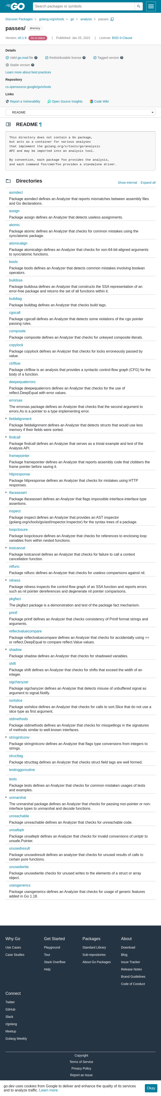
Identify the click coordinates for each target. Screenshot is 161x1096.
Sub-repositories (94, 955)
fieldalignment (20, 419)
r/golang (11, 1024)
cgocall (14, 313)
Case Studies (14, 955)
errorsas (15, 400)
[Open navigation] (151, 6)
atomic (14, 225)
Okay (151, 1088)
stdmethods (18, 719)
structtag (16, 756)
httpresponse (19, 474)
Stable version (20, 65)
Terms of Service (81, 1062)
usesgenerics (19, 885)
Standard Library (94, 947)
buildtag (15, 299)
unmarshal (17, 797)
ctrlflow (14, 363)
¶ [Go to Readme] (40, 124)
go (72, 19)
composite (17, 331)
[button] (7, 57)
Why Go (12, 938)
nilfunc (14, 566)
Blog (124, 955)
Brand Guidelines (133, 976)
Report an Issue (81, 1075)
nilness (14, 580)
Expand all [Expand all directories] (148, 182)
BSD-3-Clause (122, 38)
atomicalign (18, 243)
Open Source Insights (64, 101)
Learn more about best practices (28, 72)
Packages (91, 938)
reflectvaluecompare (25, 631)
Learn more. (49, 1090)
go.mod (23, 57)
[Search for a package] (84, 6)
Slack (9, 1017)
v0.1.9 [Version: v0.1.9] (16, 38)
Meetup (10, 1031)
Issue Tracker (130, 962)
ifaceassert (18, 493)
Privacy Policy (81, 1068)
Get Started (54, 938)
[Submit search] (139, 6)
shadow (15, 650)
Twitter (10, 1002)
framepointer (19, 456)
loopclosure (18, 529)
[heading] (19, 6)
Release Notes (131, 969)
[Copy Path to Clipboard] (112, 19)
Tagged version (108, 57)
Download (128, 947)
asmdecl (16, 192)
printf (13, 613)
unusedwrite (19, 867)
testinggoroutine (22, 770)
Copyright (81, 1055)
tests (13, 779)
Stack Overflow (54, 962)
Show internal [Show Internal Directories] (127, 182)
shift (12, 663)
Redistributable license (65, 57)
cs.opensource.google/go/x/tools (28, 87)
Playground (52, 947)
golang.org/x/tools (51, 19)
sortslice (15, 700)
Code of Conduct (133, 984)
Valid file (21, 57)
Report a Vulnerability (22, 101)
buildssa (15, 280)
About (126, 938)
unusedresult (19, 848)
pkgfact (15, 599)
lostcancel (17, 548)
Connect (13, 993)
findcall (14, 437)
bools (13, 262)
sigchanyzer (18, 682)
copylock (16, 345)
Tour (47, 955)
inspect (15, 511)
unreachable (19, 816)
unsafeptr (16, 830)
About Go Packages (96, 962)
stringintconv (19, 737)
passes (103, 19)
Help (47, 969)
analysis (86, 19)
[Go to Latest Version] (38, 38)
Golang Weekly (16, 1038)
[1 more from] (6, 418)
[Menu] (80, 112)
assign (14, 211)
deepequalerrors (22, 382)
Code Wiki (99, 101)
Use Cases (13, 947)
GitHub (10, 1009)
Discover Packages (19, 19)
